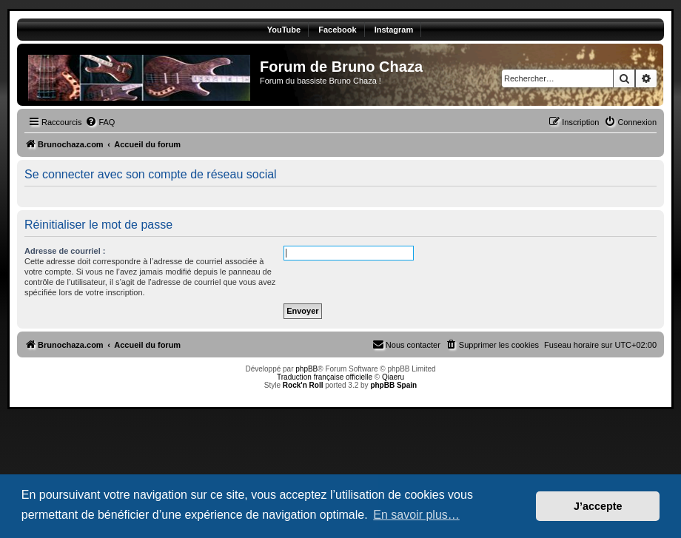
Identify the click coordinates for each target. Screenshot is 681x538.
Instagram (394, 29)
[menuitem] (100, 122)
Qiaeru (393, 377)
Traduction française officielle (324, 377)
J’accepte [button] (598, 506)
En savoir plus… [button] (416, 514)
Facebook (337, 29)
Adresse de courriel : (64, 250)
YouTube (284, 29)
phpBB (306, 369)
